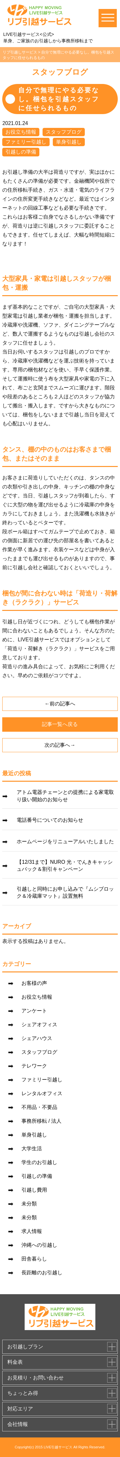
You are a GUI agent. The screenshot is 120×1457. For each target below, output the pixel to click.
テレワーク (34, 1066)
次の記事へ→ (59, 745)
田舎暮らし (34, 1258)
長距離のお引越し (41, 1272)
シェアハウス (36, 1038)
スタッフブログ (64, 132)
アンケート (34, 1010)
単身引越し (69, 142)
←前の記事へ (59, 703)
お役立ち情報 (20, 132)
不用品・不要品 (39, 1107)
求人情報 (31, 1231)
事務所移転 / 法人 (41, 1121)
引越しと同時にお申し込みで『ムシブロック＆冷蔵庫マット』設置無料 (65, 892)
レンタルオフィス (41, 1093)
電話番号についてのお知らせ (50, 820)
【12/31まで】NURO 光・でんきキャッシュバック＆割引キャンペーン (65, 865)
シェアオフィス (39, 1024)
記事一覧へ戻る (60, 724)
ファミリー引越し (25, 142)
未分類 (29, 1203)
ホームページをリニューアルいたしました (65, 841)
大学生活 (31, 1148)
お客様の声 (34, 983)
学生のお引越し (39, 1162)
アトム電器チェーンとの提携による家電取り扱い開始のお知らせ (65, 795)
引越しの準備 (20, 151)
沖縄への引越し (39, 1245)
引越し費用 (34, 1190)
